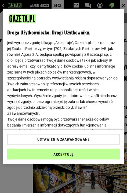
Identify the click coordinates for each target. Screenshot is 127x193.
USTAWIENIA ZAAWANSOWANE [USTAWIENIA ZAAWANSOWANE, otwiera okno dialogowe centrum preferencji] (63, 139)
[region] (63, 86)
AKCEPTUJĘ (63, 154)
